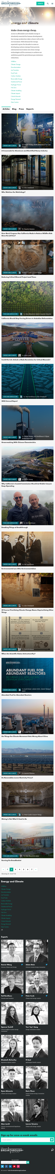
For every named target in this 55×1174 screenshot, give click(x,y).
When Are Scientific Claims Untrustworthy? (18, 654)
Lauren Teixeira (29, 229)
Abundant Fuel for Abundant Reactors (16, 695)
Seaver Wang (28, 144)
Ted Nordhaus (30, 397)
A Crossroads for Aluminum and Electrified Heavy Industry (25, 151)
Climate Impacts (15, 93)
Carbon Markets (16, 76)
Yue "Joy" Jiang (32, 1027)
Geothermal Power (16, 82)
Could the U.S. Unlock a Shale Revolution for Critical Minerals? (26, 360)
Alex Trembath (29, 188)
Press (21, 109)
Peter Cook (27, 273)
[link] (35, 146)
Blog (14, 109)
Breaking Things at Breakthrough (15, 527)
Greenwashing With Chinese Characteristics (19, 442)
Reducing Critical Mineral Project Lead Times (19, 277)
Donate (40, 3)
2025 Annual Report (10, 401)
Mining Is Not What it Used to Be (14, 819)
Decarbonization (16, 67)
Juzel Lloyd (27, 689)
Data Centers (15, 102)
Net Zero (13, 88)
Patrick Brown (29, 649)
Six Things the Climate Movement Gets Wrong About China (25, 736)
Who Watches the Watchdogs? (13, 192)
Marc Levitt (5, 1124)
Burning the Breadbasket (11, 860)
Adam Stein (36, 689)
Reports (30, 109)
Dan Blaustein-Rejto (32, 314)
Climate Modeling (16, 91)
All (2, 930)
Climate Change (15, 64)
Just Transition (15, 70)
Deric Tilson (30, 1091)
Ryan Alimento (39, 144)
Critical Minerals (16, 96)
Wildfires (13, 61)
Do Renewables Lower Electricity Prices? (17, 778)
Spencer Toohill (7, 1027)
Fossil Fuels (14, 73)
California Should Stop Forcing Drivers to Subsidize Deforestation (27, 318)
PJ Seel (28, 1060)
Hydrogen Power (16, 85)
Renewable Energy (16, 79)
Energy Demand (16, 99)
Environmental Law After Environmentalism (19, 569)
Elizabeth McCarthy (8, 1060)
